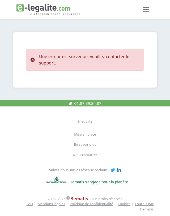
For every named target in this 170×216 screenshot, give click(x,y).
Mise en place (85, 134)
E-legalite (85, 121)
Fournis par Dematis (144, 206)
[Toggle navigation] (146, 9)
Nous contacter (85, 154)
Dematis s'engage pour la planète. (99, 181)
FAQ (30, 203)
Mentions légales (51, 203)
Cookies (124, 203)
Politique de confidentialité (91, 203)
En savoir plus (85, 144)
